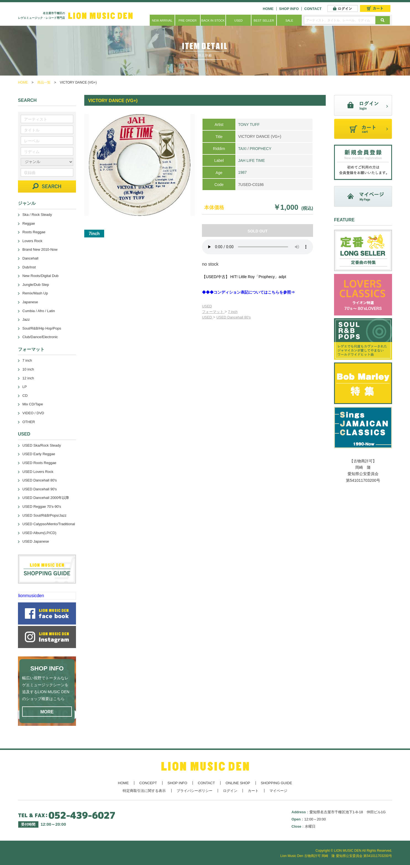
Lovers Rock (32, 241)
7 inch (233, 312)
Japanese (30, 302)
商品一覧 (44, 82)
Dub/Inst (29, 267)
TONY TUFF (249, 124)
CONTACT (313, 9)
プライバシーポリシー (194, 791)
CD (25, 395)
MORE (47, 711)
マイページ (278, 791)
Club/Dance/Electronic (40, 337)
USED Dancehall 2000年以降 (45, 498)
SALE (289, 20)
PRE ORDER (187, 20)
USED (238, 20)
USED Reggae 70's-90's (41, 506)
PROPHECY (261, 148)
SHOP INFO (289, 9)
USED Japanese (35, 541)
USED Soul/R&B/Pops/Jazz (44, 515)
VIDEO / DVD (33, 413)
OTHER (28, 422)
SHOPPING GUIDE (276, 783)
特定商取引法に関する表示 (144, 791)
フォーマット (213, 312)
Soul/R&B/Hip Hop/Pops (41, 328)
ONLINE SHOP (237, 783)
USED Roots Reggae (39, 463)
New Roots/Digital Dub (40, 276)
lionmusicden (31, 595)
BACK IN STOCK (213, 20)
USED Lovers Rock (37, 472)
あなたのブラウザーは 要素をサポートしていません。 (257, 246)
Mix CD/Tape (32, 404)
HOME (268, 9)
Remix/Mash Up (35, 293)
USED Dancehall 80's (233, 317)
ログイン (230, 791)
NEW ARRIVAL (162, 20)
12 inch (28, 378)
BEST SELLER (264, 20)
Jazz (26, 319)
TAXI (242, 148)
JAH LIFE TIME (251, 160)
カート (253, 791)
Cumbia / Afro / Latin (38, 311)
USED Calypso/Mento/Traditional (48, 524)
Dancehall (30, 258)
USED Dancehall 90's (39, 489)
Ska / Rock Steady (37, 215)
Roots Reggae (33, 232)
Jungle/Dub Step (35, 285)
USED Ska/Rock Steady (41, 445)
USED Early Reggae (38, 454)
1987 (242, 172)
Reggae (28, 223)
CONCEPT (148, 783)
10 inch (28, 369)
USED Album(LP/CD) (39, 533)
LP (24, 387)
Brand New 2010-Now (39, 249)
